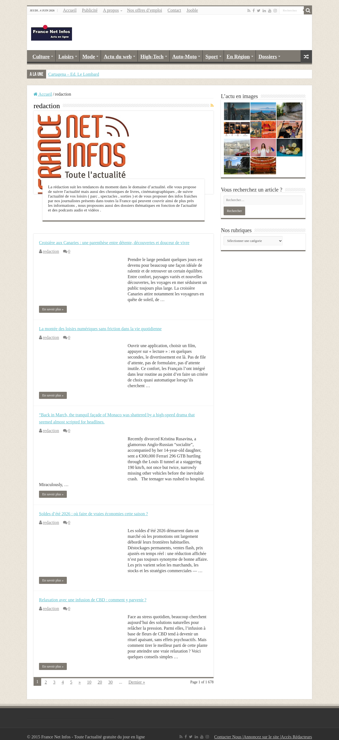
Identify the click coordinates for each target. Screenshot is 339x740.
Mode (88, 56)
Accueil (70, 10)
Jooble (192, 10)
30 (110, 682)
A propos (111, 10)
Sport (211, 56)
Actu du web (117, 56)
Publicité (90, 10)
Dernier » (136, 682)
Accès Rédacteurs (296, 737)
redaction (51, 251)
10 (89, 682)
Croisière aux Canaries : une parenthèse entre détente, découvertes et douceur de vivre (114, 242)
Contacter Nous (228, 737)
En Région (238, 56)
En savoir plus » (53, 309)
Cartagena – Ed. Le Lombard (73, 74)
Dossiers (268, 56)
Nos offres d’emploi (144, 10)
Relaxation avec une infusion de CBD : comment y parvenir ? (92, 600)
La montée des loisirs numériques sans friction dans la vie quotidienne (100, 328)
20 (100, 682)
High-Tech (152, 56)
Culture (41, 56)
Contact (174, 10)
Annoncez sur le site (261, 737)
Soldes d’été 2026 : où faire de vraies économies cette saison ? (93, 513)
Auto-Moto (184, 56)
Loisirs (66, 56)
